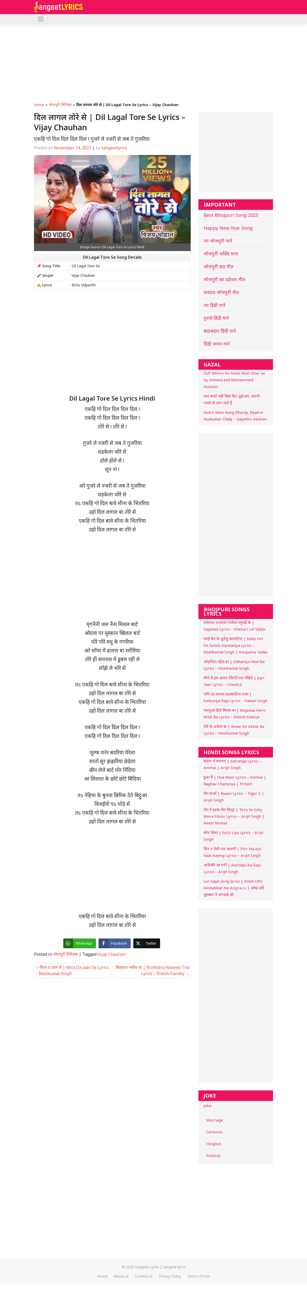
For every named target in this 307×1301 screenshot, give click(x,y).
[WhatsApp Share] (79, 943)
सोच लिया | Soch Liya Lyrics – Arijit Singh (234, 836)
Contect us (144, 1276)
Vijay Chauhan (112, 954)
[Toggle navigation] (41, 19)
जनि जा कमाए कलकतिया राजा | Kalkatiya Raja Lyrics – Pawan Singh (235, 697)
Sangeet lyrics (174, 1266)
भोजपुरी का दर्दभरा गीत (224, 279)
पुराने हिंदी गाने (216, 318)
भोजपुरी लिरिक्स (60, 104)
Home (39, 104)
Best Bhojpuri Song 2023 (231, 215)
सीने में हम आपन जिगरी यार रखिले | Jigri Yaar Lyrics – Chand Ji (234, 681)
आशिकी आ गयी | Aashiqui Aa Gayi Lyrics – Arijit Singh (232, 868)
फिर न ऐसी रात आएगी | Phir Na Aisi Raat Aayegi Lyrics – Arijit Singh (232, 852)
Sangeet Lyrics (147, 1266)
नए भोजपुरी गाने (218, 241)
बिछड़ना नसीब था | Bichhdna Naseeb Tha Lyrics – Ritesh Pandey (152, 970)
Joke (208, 1105)
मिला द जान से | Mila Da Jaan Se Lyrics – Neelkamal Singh (72, 970)
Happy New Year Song (228, 228)
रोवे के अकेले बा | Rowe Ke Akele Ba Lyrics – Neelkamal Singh (234, 730)
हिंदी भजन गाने (217, 344)
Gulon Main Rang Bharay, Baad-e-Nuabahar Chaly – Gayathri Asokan (235, 415)
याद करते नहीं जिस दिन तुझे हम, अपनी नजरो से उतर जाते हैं (232, 399)
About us (121, 1276)
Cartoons (214, 1131)
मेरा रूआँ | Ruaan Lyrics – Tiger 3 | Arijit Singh (234, 797)
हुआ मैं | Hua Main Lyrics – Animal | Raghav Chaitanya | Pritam (235, 780)
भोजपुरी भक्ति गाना (221, 254)
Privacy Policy (170, 1276)
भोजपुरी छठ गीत (218, 266)
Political (213, 1155)
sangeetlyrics (114, 148)
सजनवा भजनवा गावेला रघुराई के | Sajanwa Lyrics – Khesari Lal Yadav (235, 626)
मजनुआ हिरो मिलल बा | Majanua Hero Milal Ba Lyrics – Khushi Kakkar (235, 713)
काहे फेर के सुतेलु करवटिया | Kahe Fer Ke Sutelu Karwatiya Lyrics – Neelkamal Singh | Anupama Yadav (236, 645)
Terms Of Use (198, 1276)
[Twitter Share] (146, 943)
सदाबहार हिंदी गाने (220, 331)
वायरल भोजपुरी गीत (221, 292)
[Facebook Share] (114, 943)
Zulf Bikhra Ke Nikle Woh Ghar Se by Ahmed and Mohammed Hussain (234, 380)
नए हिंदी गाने (214, 305)
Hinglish (213, 1143)
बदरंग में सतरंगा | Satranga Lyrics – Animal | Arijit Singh (232, 764)
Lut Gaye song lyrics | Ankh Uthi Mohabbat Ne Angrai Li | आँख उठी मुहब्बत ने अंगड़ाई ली (234, 887)
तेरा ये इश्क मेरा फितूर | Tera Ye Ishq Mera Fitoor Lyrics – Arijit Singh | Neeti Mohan (234, 816)
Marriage (214, 1120)
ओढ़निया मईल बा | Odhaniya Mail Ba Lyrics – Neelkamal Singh (234, 665)
